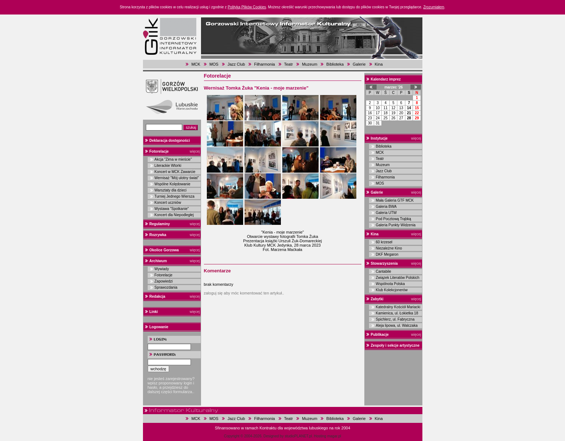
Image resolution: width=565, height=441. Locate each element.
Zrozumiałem (433, 7)
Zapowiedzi (164, 281)
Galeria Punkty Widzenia (396, 225)
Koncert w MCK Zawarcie (175, 172)
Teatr (288, 64)
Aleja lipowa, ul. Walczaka (397, 325)
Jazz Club (236, 64)
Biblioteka (335, 64)
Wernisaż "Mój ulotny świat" (177, 178)
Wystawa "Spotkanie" (172, 209)
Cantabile (383, 271)
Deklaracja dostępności (170, 141)
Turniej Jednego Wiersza (175, 196)
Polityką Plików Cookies (247, 7)
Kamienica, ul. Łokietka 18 (397, 313)
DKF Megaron (387, 254)
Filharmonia (264, 64)
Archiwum (158, 261)
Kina (379, 64)
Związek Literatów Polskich (397, 278)
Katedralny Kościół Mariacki (398, 307)
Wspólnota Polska (390, 284)
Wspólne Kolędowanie (173, 184)
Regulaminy (160, 224)
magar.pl (334, 436)
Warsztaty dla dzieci (171, 190)
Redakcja (157, 296)
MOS (213, 64)
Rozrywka (158, 235)
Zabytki (377, 299)
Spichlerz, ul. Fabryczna (395, 319)
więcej (195, 151)
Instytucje (379, 138)
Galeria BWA (386, 207)
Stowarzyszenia (384, 263)
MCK (195, 64)
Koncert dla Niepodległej (174, 215)
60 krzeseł (384, 242)
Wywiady (162, 269)
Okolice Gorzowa (164, 250)
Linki (154, 312)
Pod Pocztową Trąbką (393, 219)
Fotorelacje (159, 151)
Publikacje (380, 335)
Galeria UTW (386, 213)
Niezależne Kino (389, 248)
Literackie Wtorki (168, 166)
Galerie (359, 64)
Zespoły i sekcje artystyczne (395, 345)
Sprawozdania (166, 287)
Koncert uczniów (168, 203)
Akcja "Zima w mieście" (173, 159)
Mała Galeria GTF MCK (395, 200)
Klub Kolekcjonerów (392, 290)
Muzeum (309, 64)
